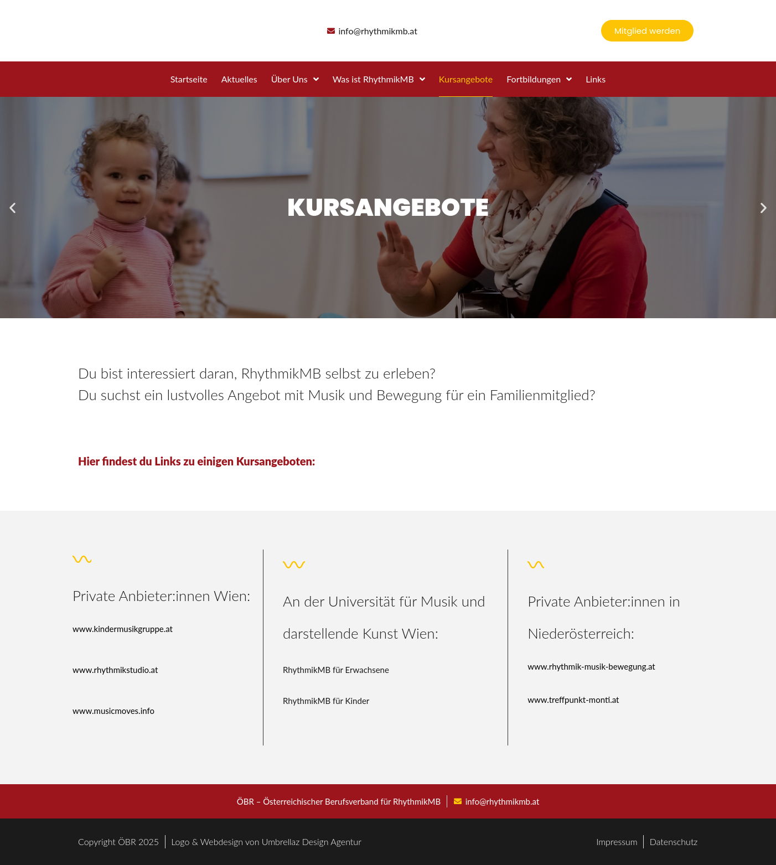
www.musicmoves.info (113, 711)
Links (596, 79)
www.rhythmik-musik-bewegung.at (591, 666)
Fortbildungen (539, 79)
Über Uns (295, 79)
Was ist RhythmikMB (379, 79)
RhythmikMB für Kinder (326, 701)
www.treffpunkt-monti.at (573, 700)
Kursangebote (466, 79)
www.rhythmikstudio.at (115, 670)
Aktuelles (239, 79)
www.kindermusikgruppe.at (123, 629)
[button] (12, 208)
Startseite (189, 79)
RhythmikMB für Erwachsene (336, 670)
